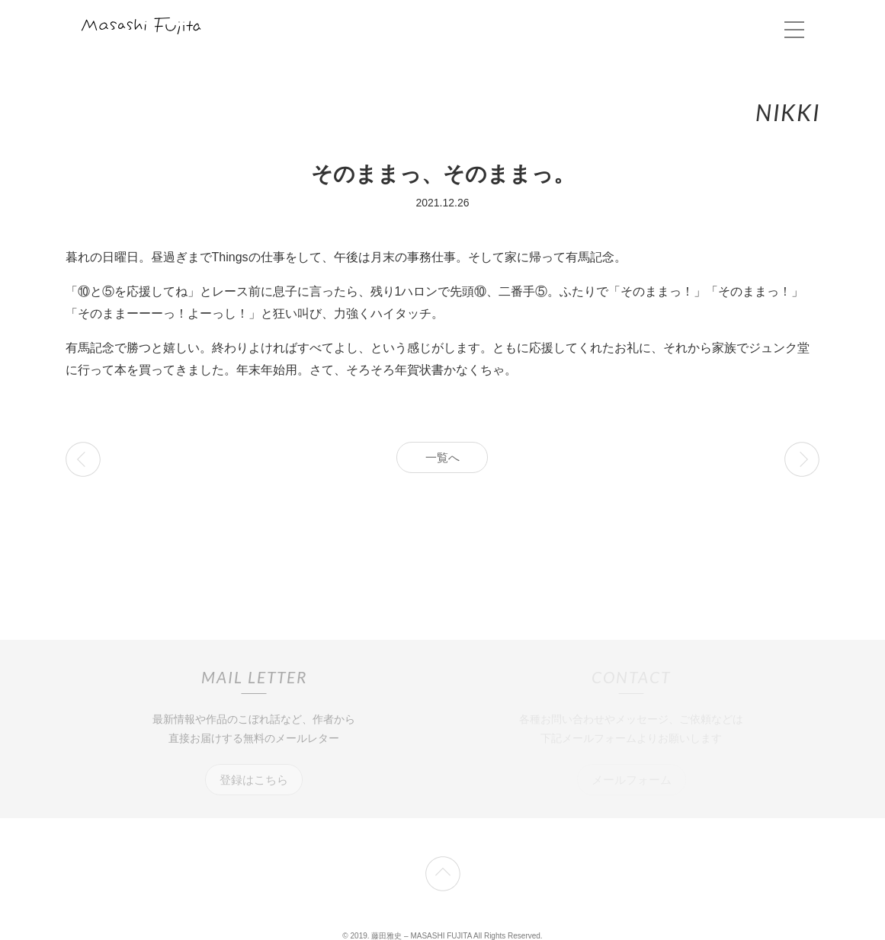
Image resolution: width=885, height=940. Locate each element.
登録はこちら (254, 779)
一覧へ (442, 457)
